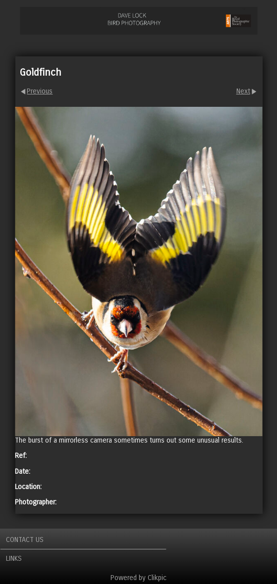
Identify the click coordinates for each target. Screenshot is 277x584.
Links (14, 558)
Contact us (25, 540)
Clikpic (157, 578)
